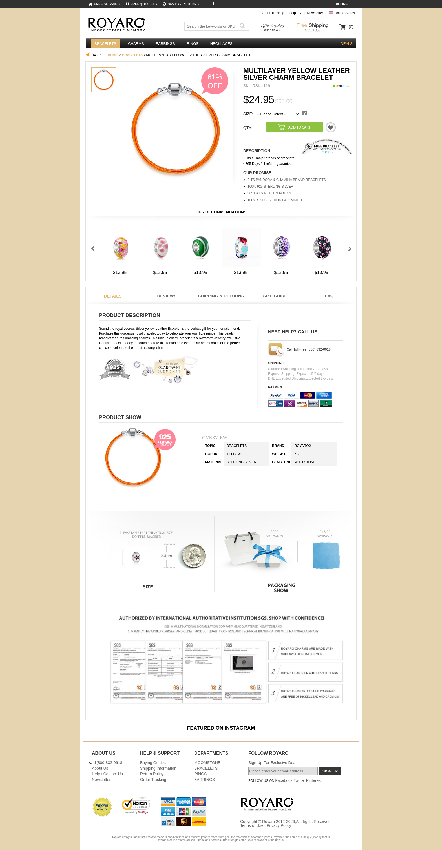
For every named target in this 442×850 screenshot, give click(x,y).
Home (113, 55)
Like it (331, 127)
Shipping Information (158, 768)
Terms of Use (251, 825)
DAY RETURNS (181, 4)
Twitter (299, 780)
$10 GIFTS (141, 4)
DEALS (347, 43)
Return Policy (151, 774)
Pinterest (314, 780)
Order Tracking (273, 13)
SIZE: (248, 114)
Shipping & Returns (221, 295)
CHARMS (136, 43)
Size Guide (275, 295)
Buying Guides (153, 762)
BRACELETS (105, 43)
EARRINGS (165, 43)
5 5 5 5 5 (277, 114)
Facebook (283, 780)
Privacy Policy (279, 825)
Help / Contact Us (107, 774)
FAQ (329, 295)
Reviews (166, 295)
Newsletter (315, 13)
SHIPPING (104, 4)
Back (96, 55)
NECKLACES (221, 43)
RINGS (192, 43)
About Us (100, 768)
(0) (351, 27)
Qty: (247, 127)
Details (112, 296)
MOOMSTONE (207, 762)
